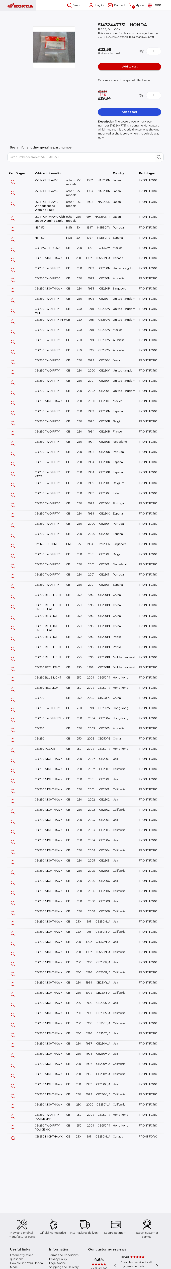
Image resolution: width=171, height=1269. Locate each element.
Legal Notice (57, 1263)
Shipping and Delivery (64, 1267)
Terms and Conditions (63, 1255)
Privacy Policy (58, 1259)
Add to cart (130, 66)
